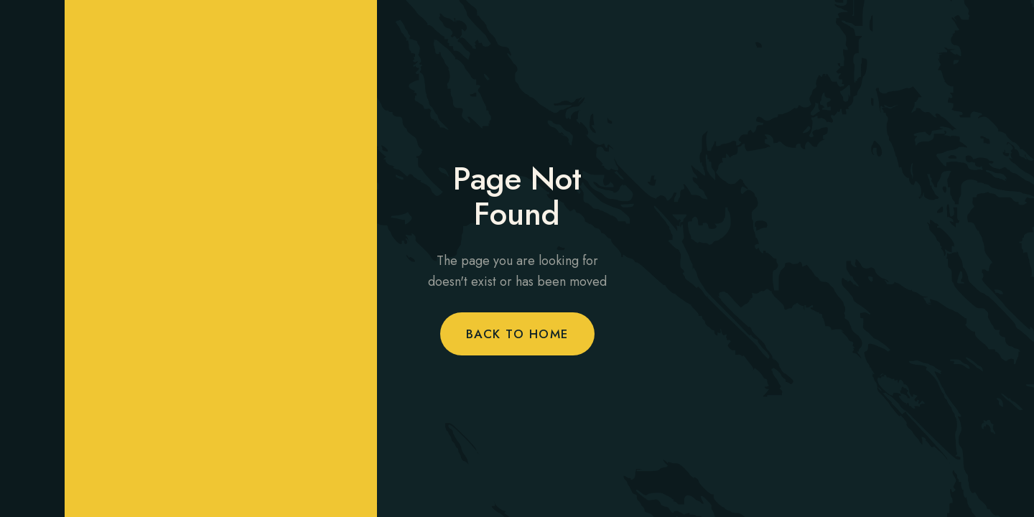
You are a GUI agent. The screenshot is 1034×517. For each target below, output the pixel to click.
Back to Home (517, 334)
